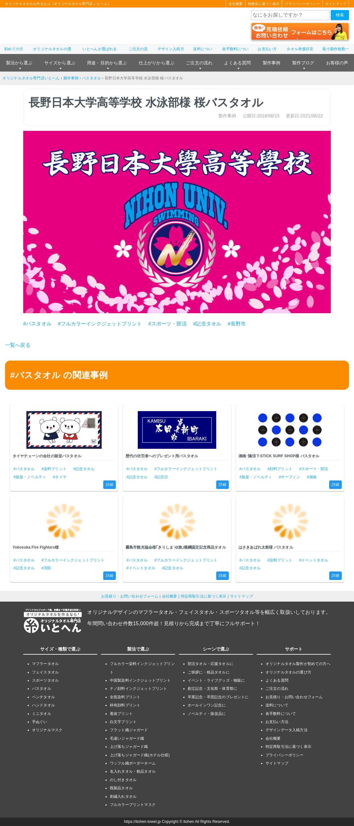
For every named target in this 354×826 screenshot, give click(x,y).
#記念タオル (207, 323)
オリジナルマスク (47, 730)
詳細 (109, 484)
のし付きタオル (123, 780)
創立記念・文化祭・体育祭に (212, 688)
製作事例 (272, 62)
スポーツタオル (45, 680)
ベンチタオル (43, 697)
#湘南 (312, 477)
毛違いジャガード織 (127, 738)
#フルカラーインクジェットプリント (100, 323)
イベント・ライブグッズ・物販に (216, 680)
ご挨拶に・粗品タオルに (209, 672)
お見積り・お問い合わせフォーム (129, 596)
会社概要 (235, 4)
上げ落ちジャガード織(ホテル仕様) (140, 755)
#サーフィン (289, 477)
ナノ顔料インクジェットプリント (138, 688)
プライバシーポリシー (302, 4)
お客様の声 (337, 62)
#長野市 (237, 323)
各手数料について (281, 713)
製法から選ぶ (19, 62)
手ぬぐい (39, 722)
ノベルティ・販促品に (207, 713)
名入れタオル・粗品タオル (133, 771)
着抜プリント (121, 713)
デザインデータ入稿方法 (287, 730)
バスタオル (91, 78)
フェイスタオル (45, 672)
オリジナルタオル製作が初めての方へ (298, 664)
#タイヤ (60, 477)
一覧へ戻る (17, 345)
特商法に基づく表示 (263, 4)
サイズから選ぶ (59, 62)
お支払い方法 (277, 722)
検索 (340, 15)
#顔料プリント (279, 469)
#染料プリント (54, 469)
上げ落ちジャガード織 (129, 746)
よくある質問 (237, 62)
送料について (277, 705)
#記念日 (161, 477)
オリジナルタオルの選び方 (288, 672)
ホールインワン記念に (207, 705)
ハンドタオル (43, 705)
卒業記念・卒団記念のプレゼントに (218, 697)
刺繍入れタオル (123, 796)
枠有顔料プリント (125, 705)
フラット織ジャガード (129, 730)
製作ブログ (303, 62)
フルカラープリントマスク (133, 804)
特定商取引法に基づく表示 (204, 596)
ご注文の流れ (199, 62)
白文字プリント (123, 722)
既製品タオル (121, 788)
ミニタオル (41, 713)
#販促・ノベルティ (29, 477)
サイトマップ (335, 4)
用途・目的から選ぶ (107, 62)
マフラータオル (45, 664)
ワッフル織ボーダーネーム (133, 763)
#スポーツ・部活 (167, 323)
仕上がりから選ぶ (156, 62)
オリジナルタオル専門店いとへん (31, 78)
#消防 (46, 568)
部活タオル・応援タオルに (210, 664)
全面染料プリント (125, 697)
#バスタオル (37, 323)
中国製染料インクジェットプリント (140, 680)
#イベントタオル (140, 568)
